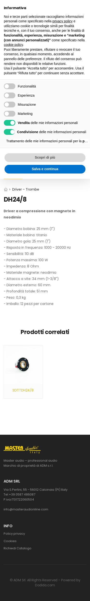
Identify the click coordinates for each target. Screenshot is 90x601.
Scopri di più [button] (45, 157)
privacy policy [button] (62, 21)
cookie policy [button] (13, 45)
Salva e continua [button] (45, 169)
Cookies (10, 541)
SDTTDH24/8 (23, 390)
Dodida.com (45, 585)
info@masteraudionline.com (26, 509)
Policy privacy (14, 533)
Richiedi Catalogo (17, 548)
